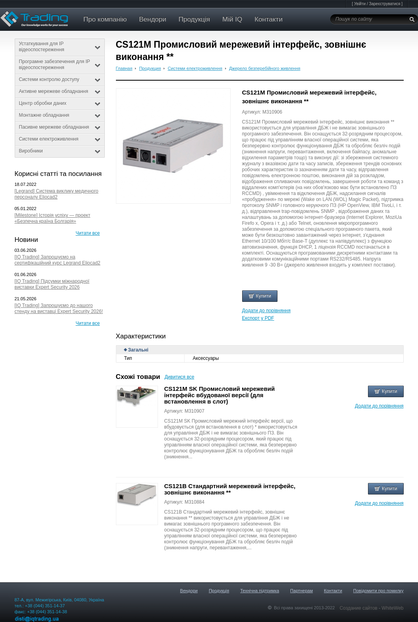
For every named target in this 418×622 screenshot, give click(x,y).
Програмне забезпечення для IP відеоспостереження (59, 64)
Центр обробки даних (59, 103)
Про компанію (105, 19)
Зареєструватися (384, 4)
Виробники (59, 151)
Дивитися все (179, 377)
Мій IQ (232, 19)
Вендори (152, 19)
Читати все (88, 233)
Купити (259, 296)
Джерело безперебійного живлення (264, 68)
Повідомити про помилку (378, 590)
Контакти (268, 19)
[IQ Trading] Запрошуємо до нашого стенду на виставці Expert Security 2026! (59, 308)
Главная (124, 68)
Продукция (150, 68)
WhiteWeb (392, 608)
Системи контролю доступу (59, 79)
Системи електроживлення (59, 139)
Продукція (194, 19)
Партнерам (301, 590)
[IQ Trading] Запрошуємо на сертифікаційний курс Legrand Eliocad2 (57, 260)
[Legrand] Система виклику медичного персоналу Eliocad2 (56, 194)
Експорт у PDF (258, 318)
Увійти (360, 4)
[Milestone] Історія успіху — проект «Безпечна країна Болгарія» (53, 218)
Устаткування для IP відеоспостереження (59, 46)
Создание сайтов (359, 608)
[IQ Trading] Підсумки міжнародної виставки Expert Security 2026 (52, 284)
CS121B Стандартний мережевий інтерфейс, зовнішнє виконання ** (230, 489)
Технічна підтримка (259, 590)
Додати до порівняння (266, 310)
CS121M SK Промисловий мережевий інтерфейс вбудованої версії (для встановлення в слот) (219, 395)
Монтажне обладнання (59, 115)
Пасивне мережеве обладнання (59, 127)
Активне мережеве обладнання (59, 91)
